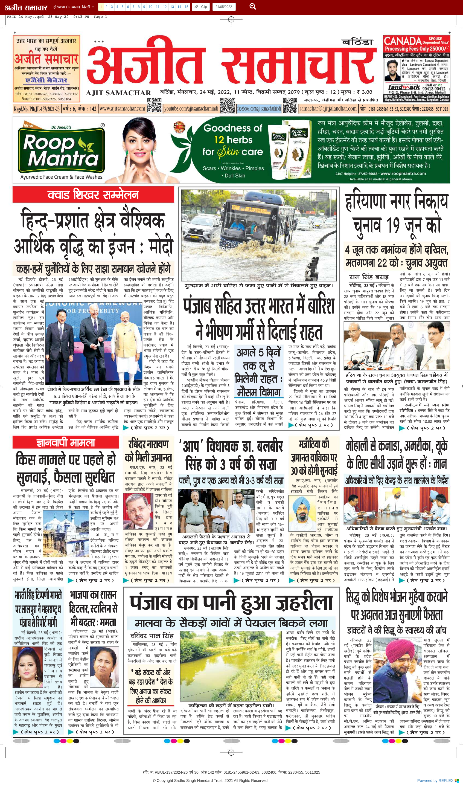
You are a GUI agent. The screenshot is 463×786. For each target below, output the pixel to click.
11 (157, 7)
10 (150, 7)
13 (172, 7)
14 (179, 7)
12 (165, 7)
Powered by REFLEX (438, 780)
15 (186, 7)
